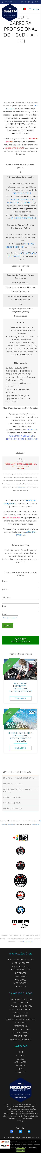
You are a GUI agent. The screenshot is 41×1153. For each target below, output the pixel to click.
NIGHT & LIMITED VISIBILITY (20, 202)
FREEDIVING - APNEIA (20, 1029)
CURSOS (20, 1059)
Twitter (20, 986)
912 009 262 (10, 2)
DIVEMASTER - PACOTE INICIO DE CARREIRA (19, 778)
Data (20, 608)
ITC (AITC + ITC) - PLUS (11, 803)
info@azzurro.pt (35, 824)
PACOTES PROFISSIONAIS (17, 772)
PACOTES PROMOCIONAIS (20, 1006)
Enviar (8, 626)
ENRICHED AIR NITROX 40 (23, 218)
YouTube (20, 980)
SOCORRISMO (20, 1016)
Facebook (20, 973)
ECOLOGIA (32, 429)
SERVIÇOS (20, 1065)
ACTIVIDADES (20, 1062)
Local (10, 616)
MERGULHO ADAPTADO (20, 1039)
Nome (20, 583)
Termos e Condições (28, 941)
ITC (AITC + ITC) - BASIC (12, 797)
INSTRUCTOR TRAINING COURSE (22, 439)
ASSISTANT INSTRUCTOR (21, 436)
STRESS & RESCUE (21, 193)
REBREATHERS (20, 1036)
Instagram (20, 976)
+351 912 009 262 (20, 963)
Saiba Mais (20, 698)
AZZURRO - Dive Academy (21, 960)
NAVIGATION (29, 199)
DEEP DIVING (16, 199)
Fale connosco (21, 487)
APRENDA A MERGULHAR (20, 1009)
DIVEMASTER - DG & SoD (12, 783)
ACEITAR (20, 1150)
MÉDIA (20, 1069)
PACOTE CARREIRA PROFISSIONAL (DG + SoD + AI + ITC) (20, 790)
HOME (20, 1052)
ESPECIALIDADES (20, 1012)
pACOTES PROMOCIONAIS (20, 640)
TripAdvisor (20, 983)
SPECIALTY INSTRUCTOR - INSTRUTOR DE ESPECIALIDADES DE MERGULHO (20, 737)
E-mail (20, 591)
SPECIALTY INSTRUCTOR (12, 808)
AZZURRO (20, 1055)
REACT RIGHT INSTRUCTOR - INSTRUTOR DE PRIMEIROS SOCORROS (20, 687)
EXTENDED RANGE (20, 1033)
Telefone (20, 600)
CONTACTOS (20, 1072)
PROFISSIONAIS (20, 1026)
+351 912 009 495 (11, 824)
